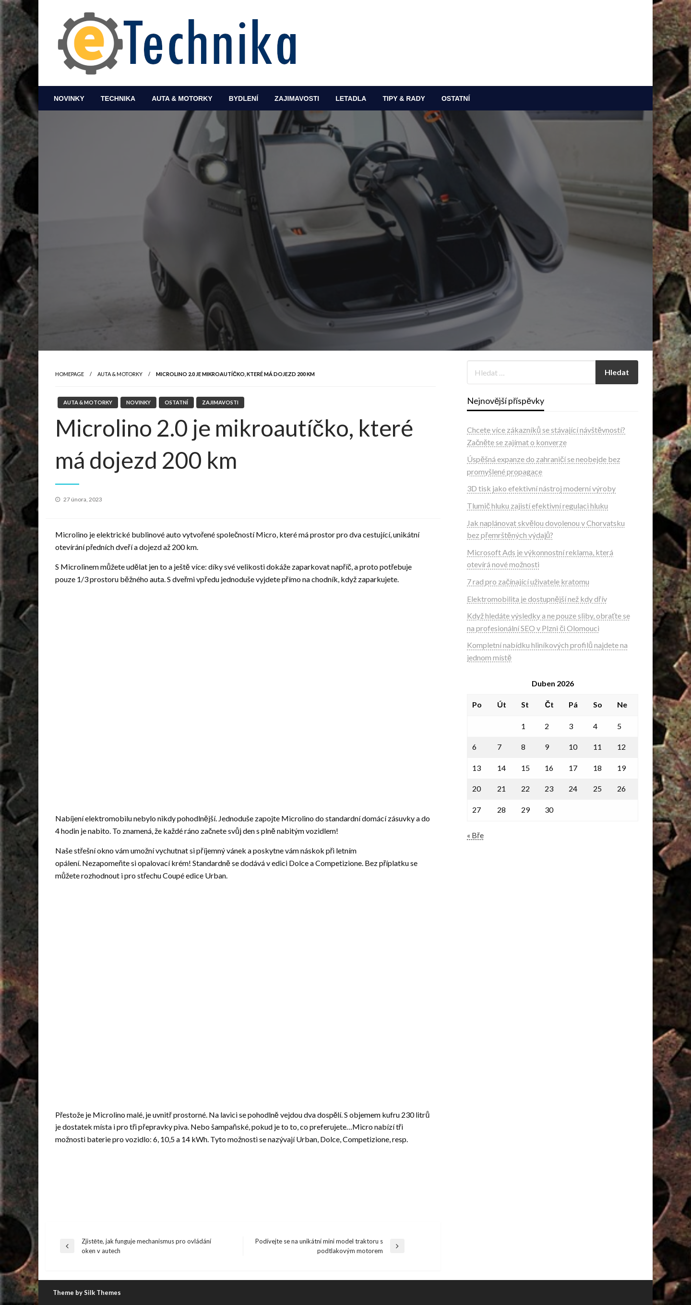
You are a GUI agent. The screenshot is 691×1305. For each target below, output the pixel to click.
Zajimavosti (296, 98)
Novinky (69, 98)
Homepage (69, 374)
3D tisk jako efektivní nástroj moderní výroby (541, 488)
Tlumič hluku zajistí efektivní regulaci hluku (537, 505)
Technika (118, 98)
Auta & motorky (182, 98)
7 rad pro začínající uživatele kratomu (528, 581)
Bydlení (243, 98)
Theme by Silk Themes (87, 1292)
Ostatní (455, 98)
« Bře (475, 835)
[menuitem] (69, 98)
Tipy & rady (403, 98)
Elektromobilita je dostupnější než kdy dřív (537, 598)
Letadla (350, 98)
